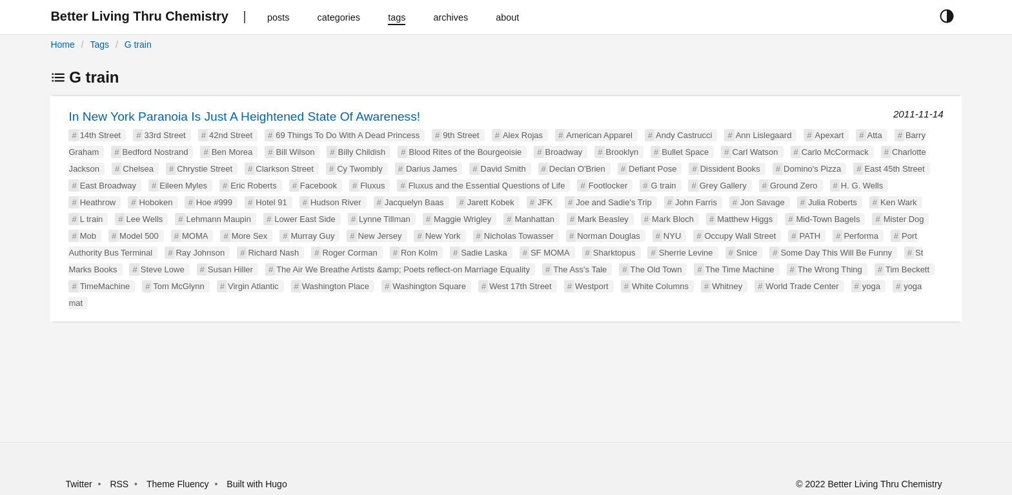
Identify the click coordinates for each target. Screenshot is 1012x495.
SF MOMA (550, 253)
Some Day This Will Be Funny (835, 253)
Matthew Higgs (745, 219)
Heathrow (98, 202)
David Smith (503, 169)
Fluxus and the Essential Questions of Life (487, 185)
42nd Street (230, 135)
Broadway (564, 152)
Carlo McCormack (835, 152)
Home (62, 44)
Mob (88, 236)
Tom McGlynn (178, 286)
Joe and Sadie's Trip (613, 202)
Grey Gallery (723, 185)
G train (138, 44)
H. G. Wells (862, 185)
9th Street (461, 135)
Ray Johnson (200, 253)
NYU (672, 236)
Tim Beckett (907, 269)
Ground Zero (794, 185)
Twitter (78, 484)
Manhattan (534, 219)
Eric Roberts (253, 185)
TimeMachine (105, 286)
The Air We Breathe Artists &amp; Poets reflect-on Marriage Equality (403, 269)
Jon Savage (762, 202)
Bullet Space (685, 152)
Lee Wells (144, 219)
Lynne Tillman (384, 219)
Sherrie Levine (686, 253)
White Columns (660, 286)
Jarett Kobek (490, 202)
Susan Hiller (230, 269)
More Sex (250, 236)
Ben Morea (232, 152)
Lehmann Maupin (219, 219)
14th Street (100, 135)
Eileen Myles (183, 185)
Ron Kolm (419, 253)
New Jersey (380, 236)
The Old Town (656, 269)
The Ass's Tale (580, 269)
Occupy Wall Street (740, 236)
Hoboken (155, 202)
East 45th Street (894, 169)
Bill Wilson (295, 152)
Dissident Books (730, 169)
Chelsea (138, 169)
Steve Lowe (163, 269)
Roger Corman (349, 253)
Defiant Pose (652, 169)
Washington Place (335, 286)
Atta (874, 135)
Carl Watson (755, 152)
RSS (119, 484)
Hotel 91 (271, 202)
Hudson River (335, 202)
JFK (545, 202)
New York (443, 236)
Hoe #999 (214, 202)
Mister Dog (904, 219)
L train (91, 219)
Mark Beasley (603, 219)
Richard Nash (273, 253)
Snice (747, 253)
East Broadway (108, 185)
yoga (871, 286)
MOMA (195, 236)
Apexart (829, 135)
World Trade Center (801, 286)
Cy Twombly (360, 169)
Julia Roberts (832, 202)
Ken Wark (898, 202)
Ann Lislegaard (764, 135)
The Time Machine (739, 269)
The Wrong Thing (830, 269)
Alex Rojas (523, 135)
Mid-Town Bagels (828, 219)
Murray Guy (312, 236)
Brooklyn (622, 152)
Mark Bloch (673, 219)
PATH (809, 236)
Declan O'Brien (577, 169)
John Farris (696, 202)
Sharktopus (614, 253)
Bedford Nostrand (155, 152)
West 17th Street (520, 286)
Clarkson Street (285, 169)
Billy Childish (362, 152)
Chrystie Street (204, 169)
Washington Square (429, 286)
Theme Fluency (179, 484)
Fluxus (372, 185)
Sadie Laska (484, 253)
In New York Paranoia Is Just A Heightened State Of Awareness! (244, 116)
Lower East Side (305, 219)
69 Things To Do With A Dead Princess (348, 135)
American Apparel (599, 135)
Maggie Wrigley (462, 219)
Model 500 (139, 236)
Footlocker (608, 185)
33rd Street (164, 135)
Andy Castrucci (684, 135)
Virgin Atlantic (253, 286)
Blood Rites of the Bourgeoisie (465, 152)
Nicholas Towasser (519, 236)
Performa (861, 236)
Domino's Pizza (812, 169)
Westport (592, 286)
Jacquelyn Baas (414, 202)
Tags (99, 44)
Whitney (727, 286)
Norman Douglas (608, 236)
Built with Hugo (257, 484)
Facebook (318, 185)
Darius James (431, 169)
